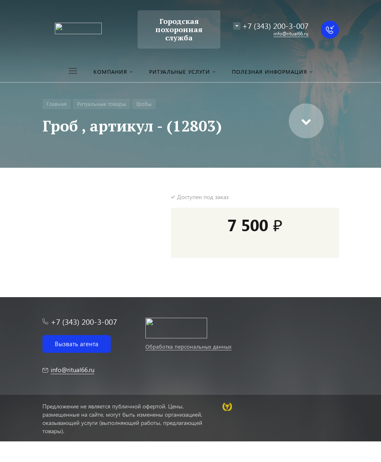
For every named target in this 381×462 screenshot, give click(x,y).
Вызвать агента (76, 344)
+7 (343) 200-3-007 (275, 26)
